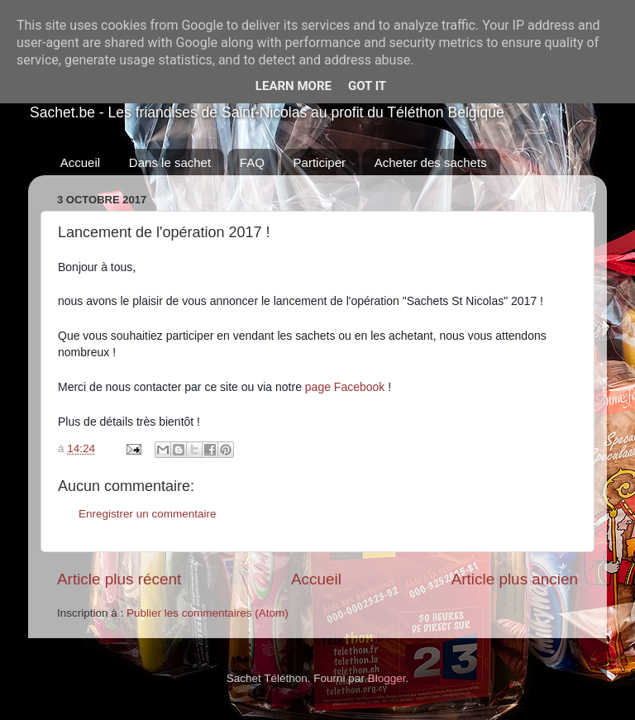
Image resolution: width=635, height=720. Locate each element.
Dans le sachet (170, 162)
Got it (367, 86)
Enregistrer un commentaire (148, 514)
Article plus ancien (514, 579)
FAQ (252, 162)
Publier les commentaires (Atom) (208, 613)
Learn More (293, 86)
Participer (320, 162)
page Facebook (345, 386)
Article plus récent (119, 579)
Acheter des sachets (431, 162)
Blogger (387, 678)
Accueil (80, 162)
